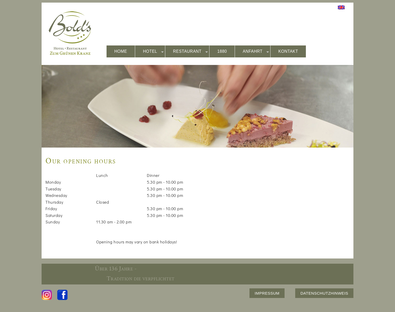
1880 (222, 51)
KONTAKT (288, 51)
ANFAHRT (256, 51)
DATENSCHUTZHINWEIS (324, 293)
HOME (120, 51)
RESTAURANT (190, 51)
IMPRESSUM (267, 293)
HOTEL (153, 51)
